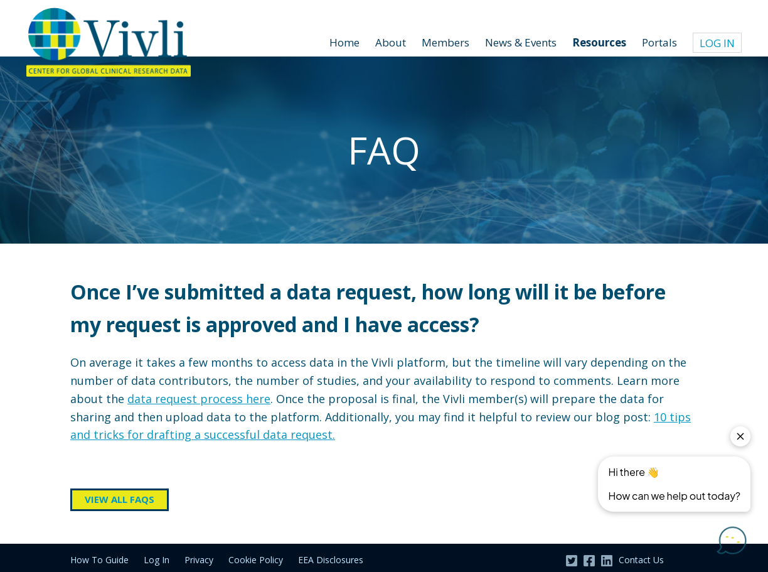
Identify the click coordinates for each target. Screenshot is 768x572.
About (390, 42)
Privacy (198, 560)
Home (344, 42)
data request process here (198, 398)
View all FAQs (119, 499)
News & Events (521, 42)
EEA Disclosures (330, 560)
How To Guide (99, 560)
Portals (659, 42)
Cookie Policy (255, 560)
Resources (599, 42)
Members (445, 42)
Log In (717, 43)
